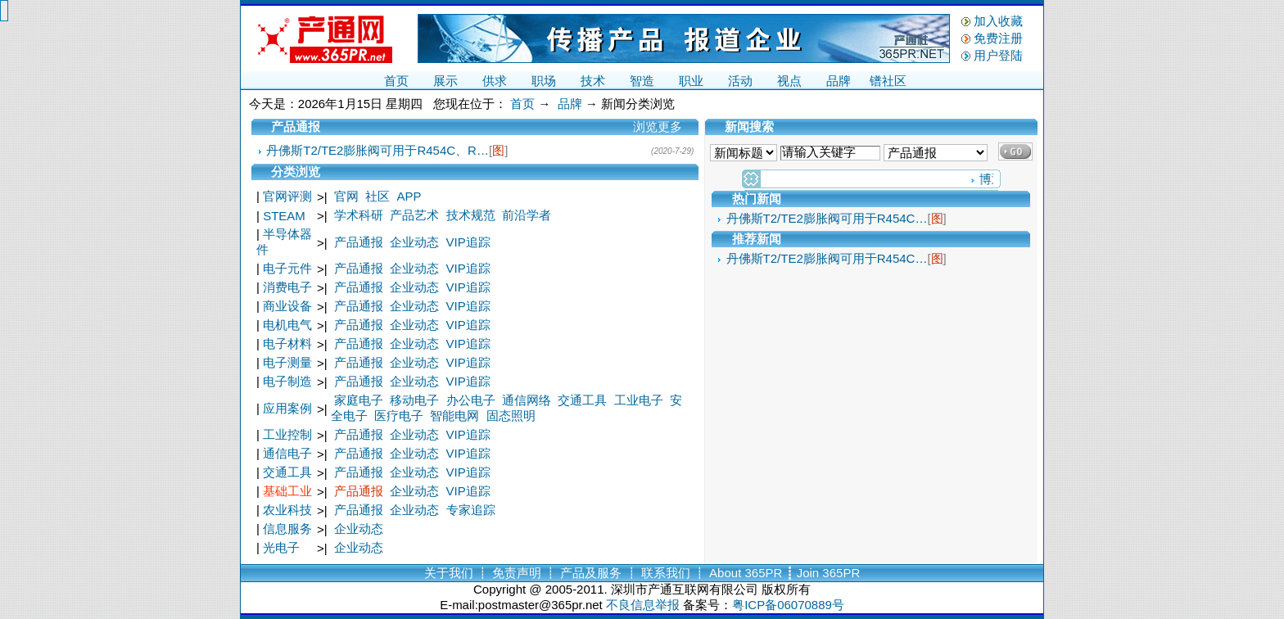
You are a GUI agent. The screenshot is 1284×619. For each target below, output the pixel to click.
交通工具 (582, 400)
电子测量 (287, 362)
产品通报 (358, 242)
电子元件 (287, 268)
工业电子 (638, 400)
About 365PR (745, 573)
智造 (642, 81)
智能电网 (454, 415)
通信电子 (287, 453)
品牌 (838, 81)
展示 (445, 81)
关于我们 (448, 573)
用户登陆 (998, 55)
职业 (691, 81)
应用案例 (287, 408)
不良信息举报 (643, 605)
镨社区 (888, 81)
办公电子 (470, 400)
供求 (494, 81)
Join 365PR (829, 573)
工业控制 (287, 434)
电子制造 (287, 381)
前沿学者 (526, 215)
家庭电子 (358, 400)
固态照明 (511, 415)
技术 (593, 81)
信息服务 (287, 528)
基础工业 (287, 491)
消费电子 (287, 287)
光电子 (281, 547)
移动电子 (414, 400)
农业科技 (287, 510)
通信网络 (526, 400)
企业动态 (414, 242)
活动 (740, 81)
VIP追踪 (468, 242)
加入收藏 (998, 21)
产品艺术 (414, 215)
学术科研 (358, 215)
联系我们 (665, 573)
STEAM (284, 216)
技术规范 (470, 215)
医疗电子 (398, 415)
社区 (377, 196)
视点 (789, 81)
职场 (543, 81)
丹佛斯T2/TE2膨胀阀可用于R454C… (827, 218)
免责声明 (516, 573)
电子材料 (287, 343)
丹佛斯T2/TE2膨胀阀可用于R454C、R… (377, 150)
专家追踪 (470, 510)
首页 (396, 81)
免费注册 (998, 38)
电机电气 (287, 325)
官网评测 (287, 196)
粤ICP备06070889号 (788, 605)
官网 (346, 196)
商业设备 (287, 306)
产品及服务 (591, 573)
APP (409, 196)
